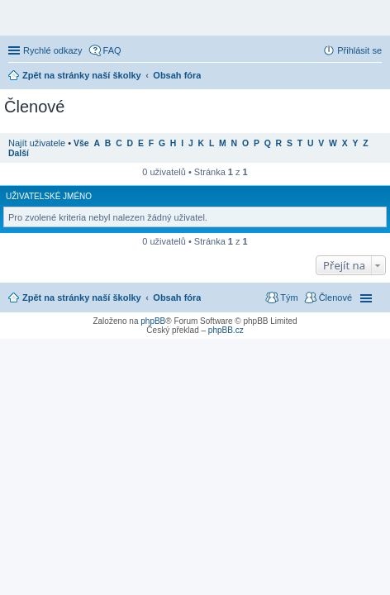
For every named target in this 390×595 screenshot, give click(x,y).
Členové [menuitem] (335, 297)
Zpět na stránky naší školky (81, 297)
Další (18, 153)
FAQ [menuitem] (112, 50)
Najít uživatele (36, 143)
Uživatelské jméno (49, 196)
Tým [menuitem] (288, 297)
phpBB (152, 321)
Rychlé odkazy (53, 50)
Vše (81, 143)
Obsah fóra (177, 297)
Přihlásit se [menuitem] (359, 50)
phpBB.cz (226, 330)
